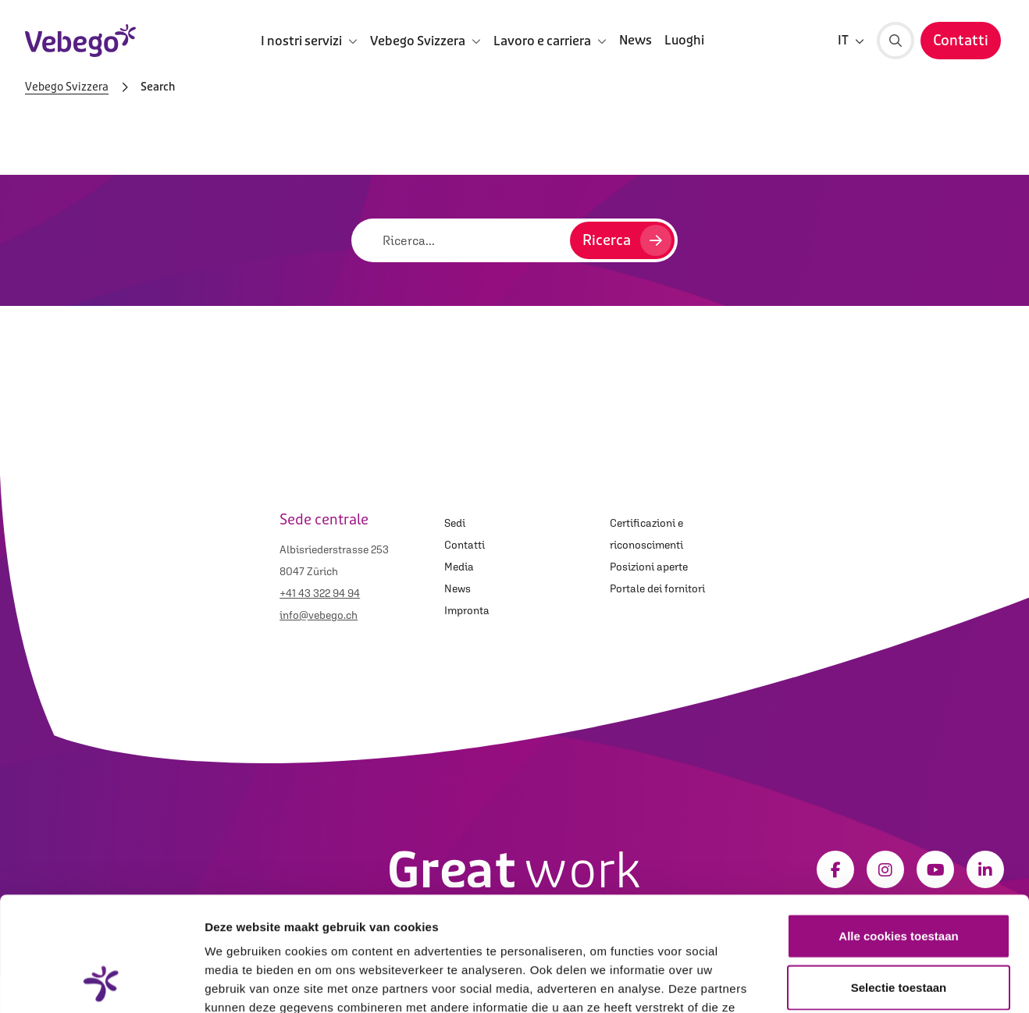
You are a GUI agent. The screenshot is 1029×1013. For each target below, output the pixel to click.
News (635, 40)
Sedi (454, 523)
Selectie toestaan (899, 880)
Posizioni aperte (649, 566)
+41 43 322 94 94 (320, 593)
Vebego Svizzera (67, 87)
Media (459, 566)
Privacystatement (601, 919)
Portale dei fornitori (657, 588)
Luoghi (684, 40)
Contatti (464, 544)
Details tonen (843, 982)
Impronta (467, 610)
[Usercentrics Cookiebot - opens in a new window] (101, 982)
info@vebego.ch (319, 615)
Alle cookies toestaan (898, 828)
